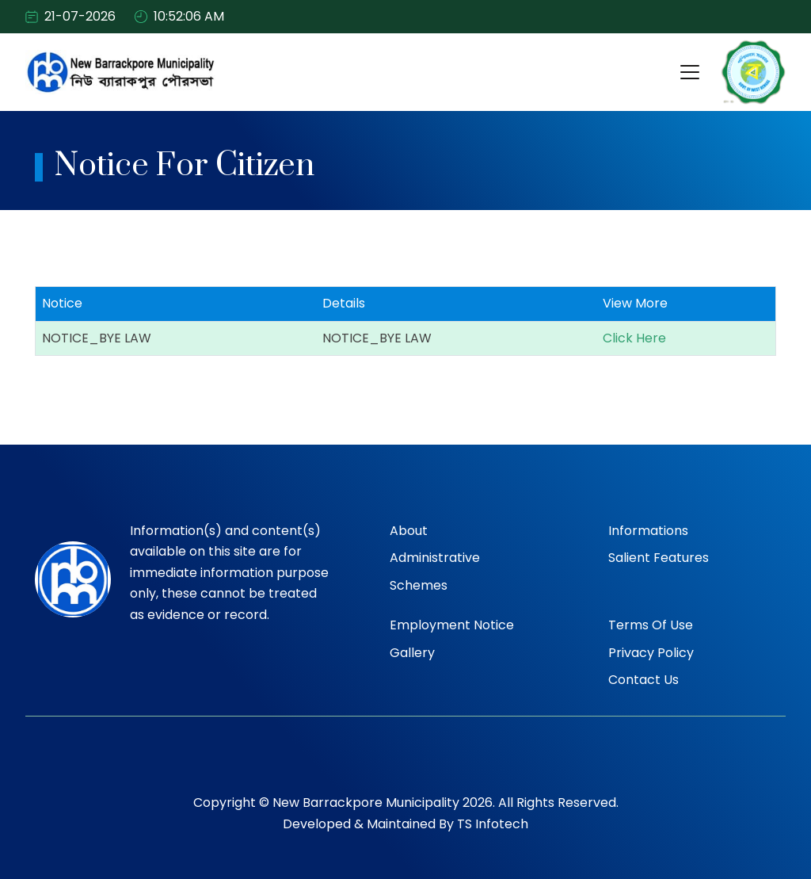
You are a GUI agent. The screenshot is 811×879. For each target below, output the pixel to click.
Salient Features (658, 557)
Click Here (634, 339)
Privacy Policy (651, 653)
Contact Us (643, 680)
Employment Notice (452, 625)
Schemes (418, 585)
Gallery (412, 653)
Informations (648, 531)
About (409, 531)
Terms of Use (650, 625)
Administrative (435, 557)
